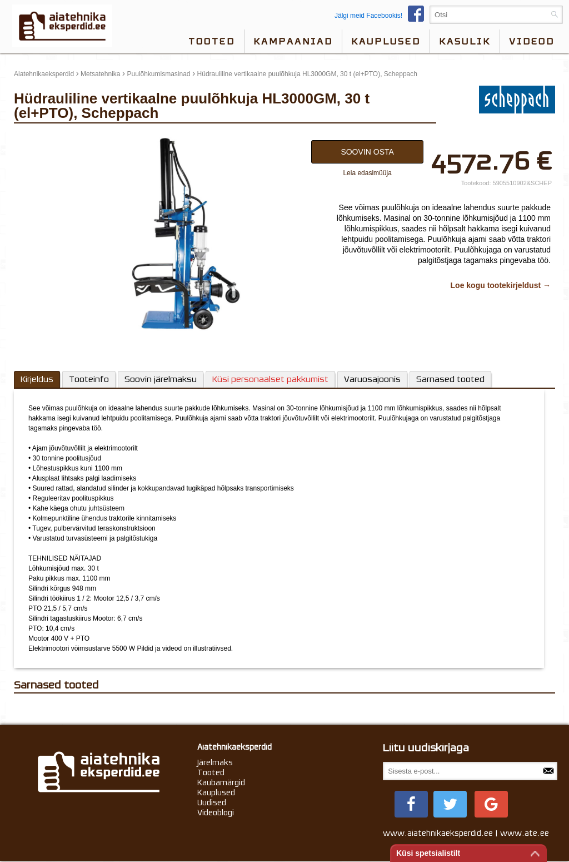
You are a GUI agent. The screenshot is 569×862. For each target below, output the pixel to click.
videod (532, 41)
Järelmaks (215, 762)
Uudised (211, 802)
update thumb (37, 137)
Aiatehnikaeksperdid (44, 74)
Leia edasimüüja (367, 173)
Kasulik (465, 41)
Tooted (211, 41)
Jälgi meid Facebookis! (382, 15)
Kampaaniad (293, 41)
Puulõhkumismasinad (158, 74)
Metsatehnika (100, 74)
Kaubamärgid (221, 782)
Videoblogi (215, 812)
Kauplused (386, 41)
